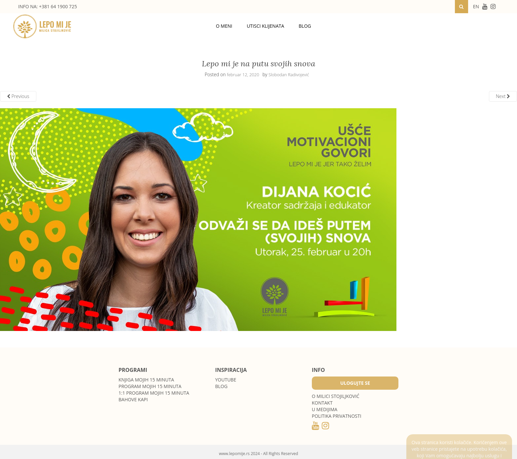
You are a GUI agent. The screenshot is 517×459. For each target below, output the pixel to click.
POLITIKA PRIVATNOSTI (336, 416)
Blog (305, 26)
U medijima (324, 409)
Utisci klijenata (265, 26)
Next (503, 96)
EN (476, 6)
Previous (18, 96)
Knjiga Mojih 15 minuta (146, 380)
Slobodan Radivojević (289, 75)
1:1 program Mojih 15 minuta (154, 393)
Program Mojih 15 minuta (150, 386)
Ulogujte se (355, 383)
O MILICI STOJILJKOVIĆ (335, 396)
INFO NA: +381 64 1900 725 (47, 6)
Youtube (225, 380)
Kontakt (322, 403)
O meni (224, 26)
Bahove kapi (133, 399)
